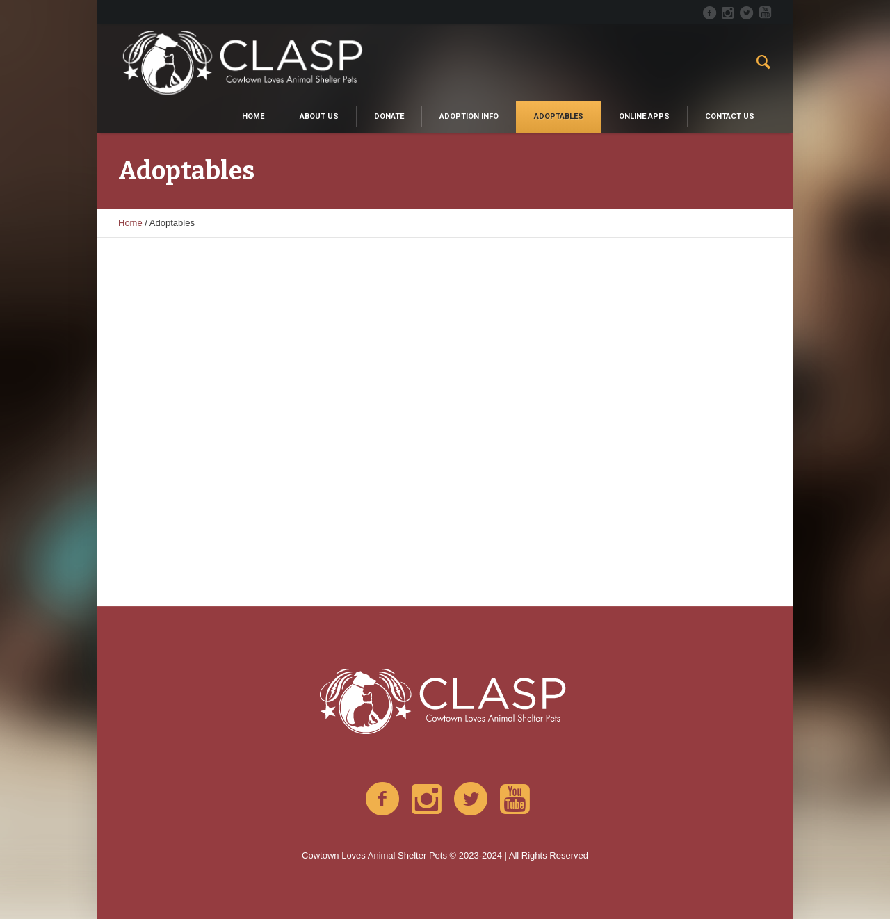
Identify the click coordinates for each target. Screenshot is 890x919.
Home (130, 223)
